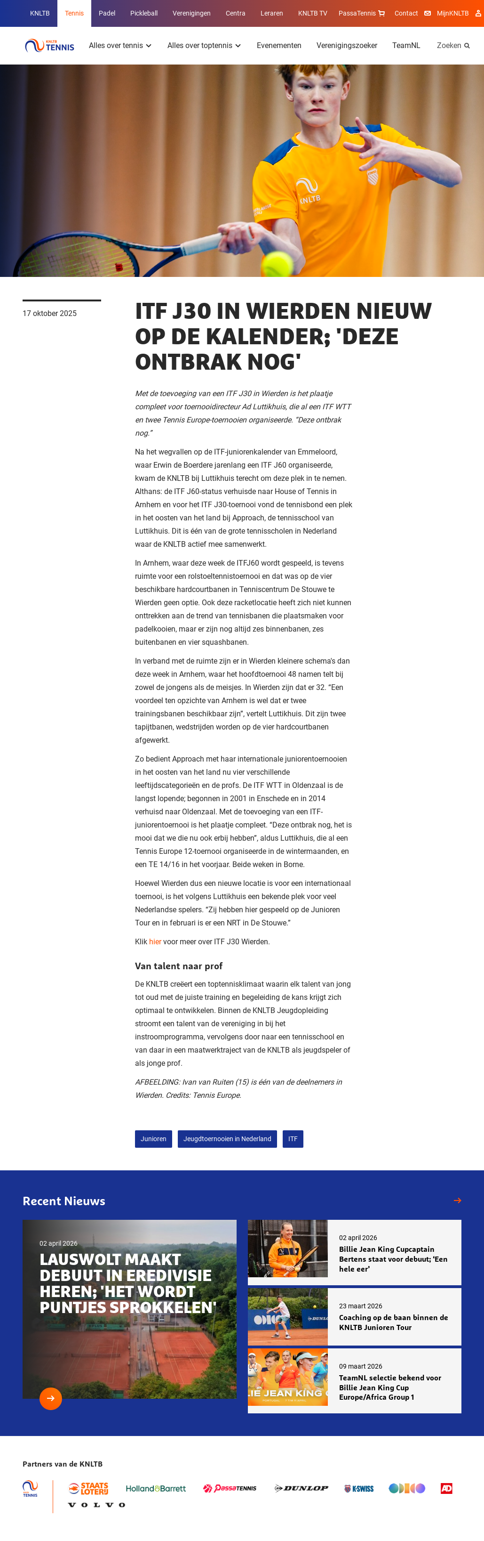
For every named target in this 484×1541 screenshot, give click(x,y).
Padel (107, 13)
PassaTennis (363, 13)
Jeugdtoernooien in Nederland (227, 1139)
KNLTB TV (312, 13)
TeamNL (406, 45)
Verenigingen (192, 13)
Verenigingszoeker (347, 45)
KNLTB (40, 13)
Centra (236, 13)
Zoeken (449, 45)
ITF (293, 1139)
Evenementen (279, 45)
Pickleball (144, 13)
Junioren (154, 1139)
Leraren (272, 13)
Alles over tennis (116, 45)
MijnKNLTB (453, 13)
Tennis (74, 13)
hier (155, 941)
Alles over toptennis (199, 45)
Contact (406, 13)
